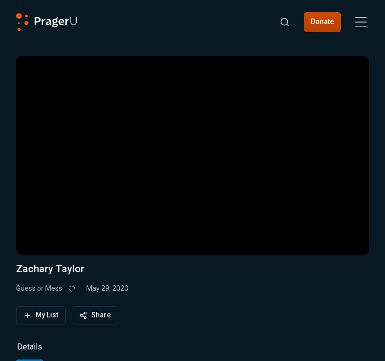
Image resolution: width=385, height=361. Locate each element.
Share (95, 315)
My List (41, 315)
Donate (322, 22)
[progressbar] (94, 227)
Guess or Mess (39, 288)
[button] (192, 149)
